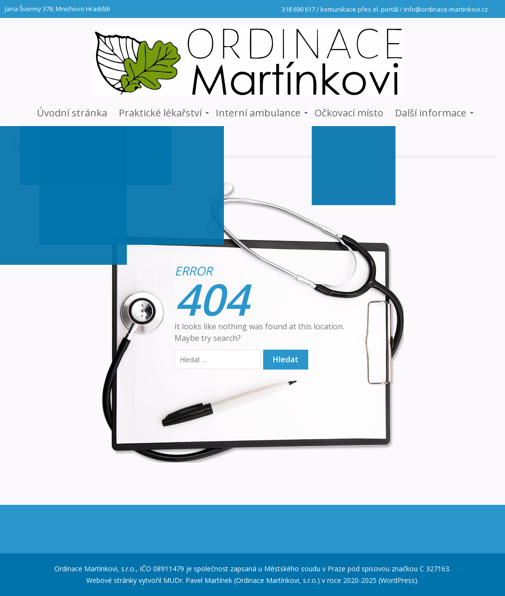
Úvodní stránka (72, 112)
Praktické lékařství (160, 112)
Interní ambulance (258, 112)
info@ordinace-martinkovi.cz (446, 9)
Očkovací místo (349, 112)
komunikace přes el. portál (359, 9)
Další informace (430, 112)
